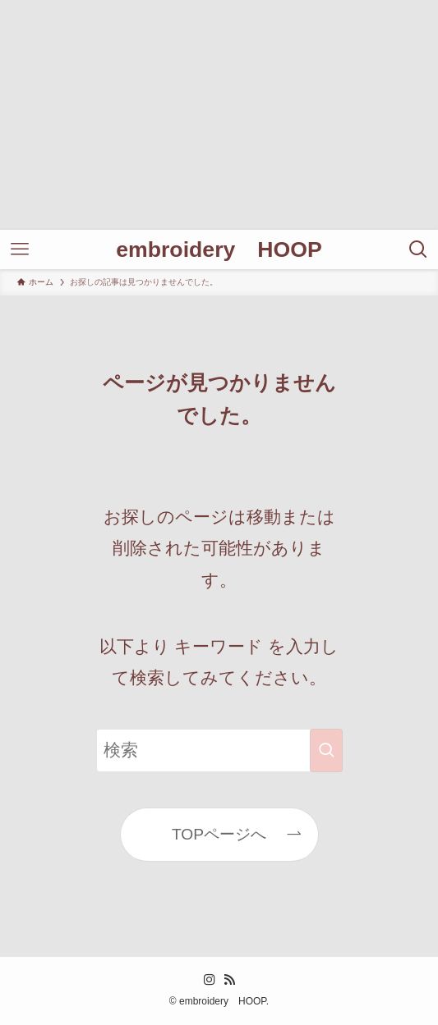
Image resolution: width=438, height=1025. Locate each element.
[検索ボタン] (418, 249)
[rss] (229, 979)
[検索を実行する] (326, 750)
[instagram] (209, 979)
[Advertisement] (219, 115)
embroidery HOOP (219, 250)
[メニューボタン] (19, 249)
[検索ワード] (219, 750)
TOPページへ (219, 834)
